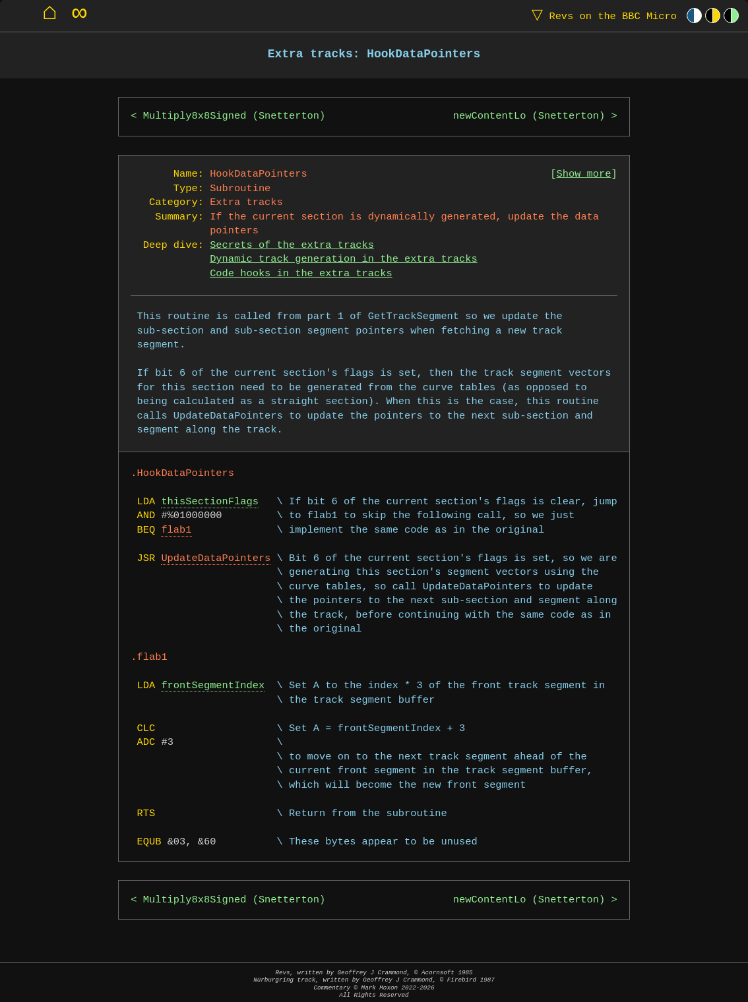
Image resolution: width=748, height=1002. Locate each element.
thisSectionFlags (209, 502)
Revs (601, 15)
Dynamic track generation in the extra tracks (344, 259)
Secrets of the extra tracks (292, 245)
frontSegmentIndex (213, 686)
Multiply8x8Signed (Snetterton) (234, 116)
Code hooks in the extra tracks (301, 274)
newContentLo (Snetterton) (529, 116)
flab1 (176, 530)
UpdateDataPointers (215, 559)
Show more (584, 174)
